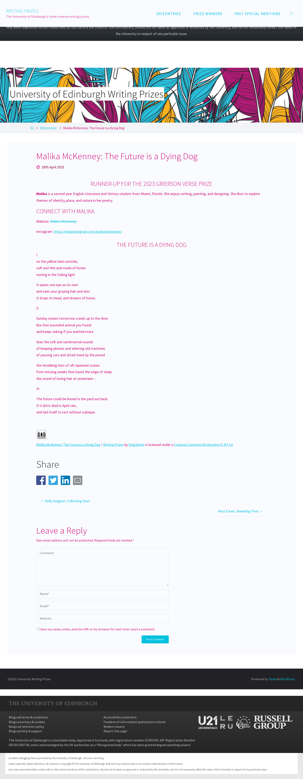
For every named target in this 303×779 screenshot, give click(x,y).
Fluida (271, 679)
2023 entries (48, 128)
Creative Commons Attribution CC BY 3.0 (209, 444)
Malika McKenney (63, 221)
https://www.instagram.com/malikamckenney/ (89, 231)
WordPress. (288, 679)
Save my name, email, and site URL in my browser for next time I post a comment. (96, 629)
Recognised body (109, 745)
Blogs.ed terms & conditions (28, 717)
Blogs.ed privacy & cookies (27, 722)
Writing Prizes (117, 444)
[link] (292, 13)
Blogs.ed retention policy (26, 727)
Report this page (115, 731)
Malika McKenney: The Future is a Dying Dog (70, 444)
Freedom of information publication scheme (135, 722)
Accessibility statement (120, 717)
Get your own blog (93, 758)
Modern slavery (114, 727)
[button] (41, 480)
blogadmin (141, 444)
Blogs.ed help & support (25, 731)
